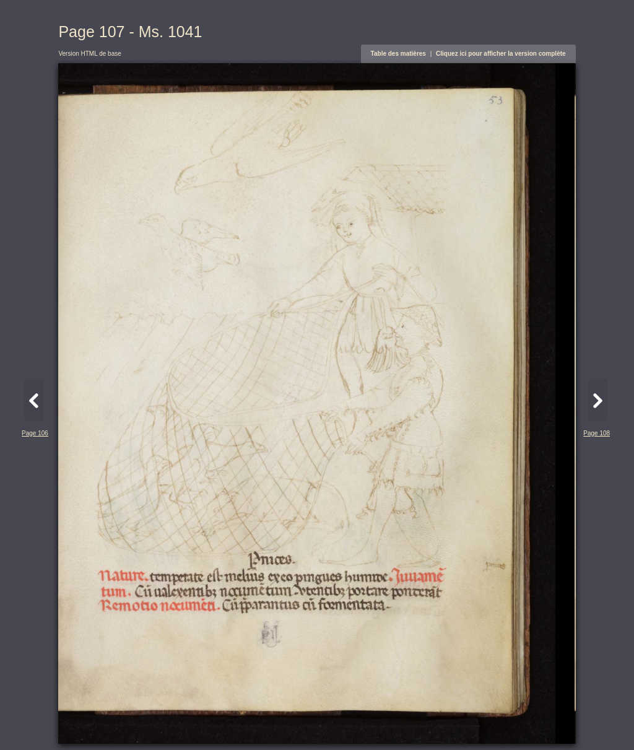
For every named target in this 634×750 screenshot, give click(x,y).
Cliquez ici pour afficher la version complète (501, 53)
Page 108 (596, 433)
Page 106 (35, 433)
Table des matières (398, 53)
